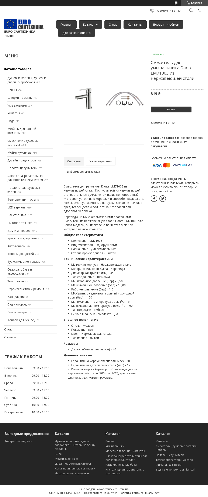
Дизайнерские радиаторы (73, 463)
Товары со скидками (18, 441)
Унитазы (13, 113)
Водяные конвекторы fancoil (175, 469)
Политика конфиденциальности (139, 493)
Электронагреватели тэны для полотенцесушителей (126, 458)
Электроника (16, 215)
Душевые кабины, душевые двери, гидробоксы (26, 80)
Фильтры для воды (168, 464)
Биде (10, 121)
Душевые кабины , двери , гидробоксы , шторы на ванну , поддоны (76, 445)
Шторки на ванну (19, 98)
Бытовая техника (19, 223)
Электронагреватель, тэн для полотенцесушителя (25, 178)
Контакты (135, 24)
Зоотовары (15, 281)
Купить (171, 109)
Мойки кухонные (19, 152)
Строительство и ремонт (25, 289)
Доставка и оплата (76, 33)
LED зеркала (16, 207)
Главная (66, 24)
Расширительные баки (121, 464)
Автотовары (16, 246)
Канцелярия (16, 297)
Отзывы (10, 337)
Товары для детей (20, 254)
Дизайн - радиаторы (22, 160)
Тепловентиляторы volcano (174, 460)
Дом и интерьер (19, 231)
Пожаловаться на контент (100, 493)
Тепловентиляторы (21, 199)
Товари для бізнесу (21, 320)
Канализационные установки (75, 468)
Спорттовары (17, 312)
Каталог (89, 24)
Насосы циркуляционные (72, 473)
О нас (113, 24)
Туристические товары (24, 262)
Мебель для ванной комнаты (125, 451)
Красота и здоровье (22, 238)
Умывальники (17, 105)
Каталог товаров (17, 69)
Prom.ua (123, 489)
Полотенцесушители (22, 168)
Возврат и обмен (166, 24)
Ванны (12, 90)
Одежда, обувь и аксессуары (19, 271)
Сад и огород (17, 304)
